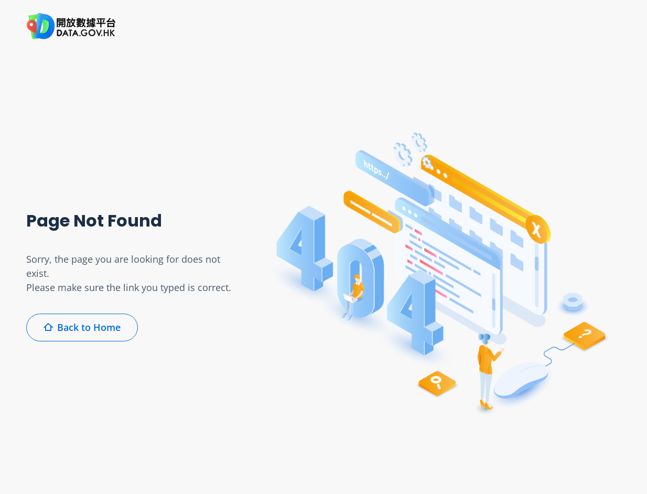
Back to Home (82, 327)
